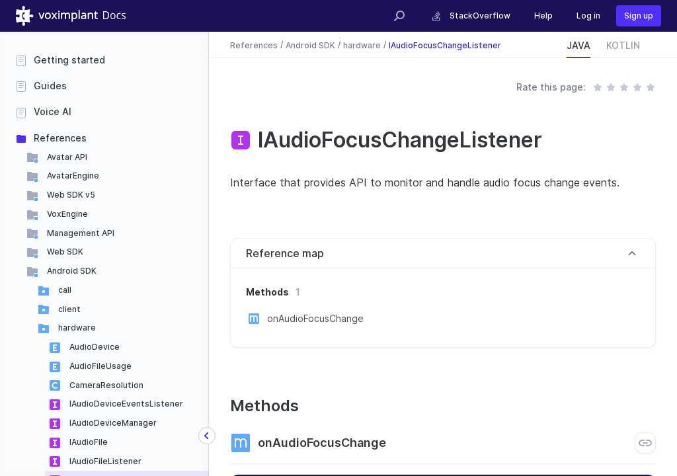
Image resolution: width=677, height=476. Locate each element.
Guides (50, 85)
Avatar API (66, 157)
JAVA (578, 45)
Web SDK (64, 252)
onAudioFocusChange (315, 318)
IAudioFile (87, 442)
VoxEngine (66, 214)
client (68, 309)
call (63, 290)
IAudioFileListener (104, 461)
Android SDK (71, 271)
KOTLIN (623, 45)
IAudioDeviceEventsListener (125, 404)
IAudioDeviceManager (112, 423)
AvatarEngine (72, 175)
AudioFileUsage (99, 366)
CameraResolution (105, 385)
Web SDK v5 (70, 195)
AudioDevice (93, 347)
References (60, 137)
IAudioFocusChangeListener (445, 45)
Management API (79, 233)
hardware (76, 328)
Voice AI (52, 111)
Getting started (69, 59)
